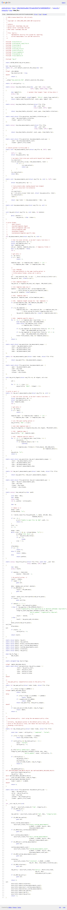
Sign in (63, 2)
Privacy (14, 907)
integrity (5, 10)
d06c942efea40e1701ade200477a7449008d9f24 (33, 8)
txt (60, 907)
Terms (19, 907)
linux (14, 8)
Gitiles (10, 907)
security (56, 8)
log (40, 14)
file (35, 14)
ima (10, 10)
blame (44, 14)
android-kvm (6, 8)
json (64, 907)
